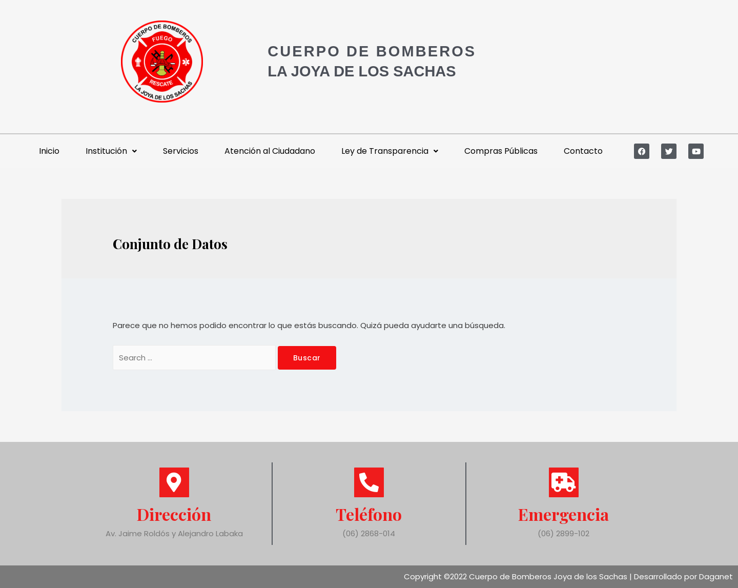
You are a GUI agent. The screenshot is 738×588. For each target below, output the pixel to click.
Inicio (49, 151)
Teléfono (369, 514)
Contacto (583, 151)
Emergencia (563, 514)
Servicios (180, 151)
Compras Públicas (501, 151)
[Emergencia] (564, 482)
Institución (111, 151)
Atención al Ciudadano (269, 151)
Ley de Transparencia (389, 151)
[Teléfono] (369, 482)
